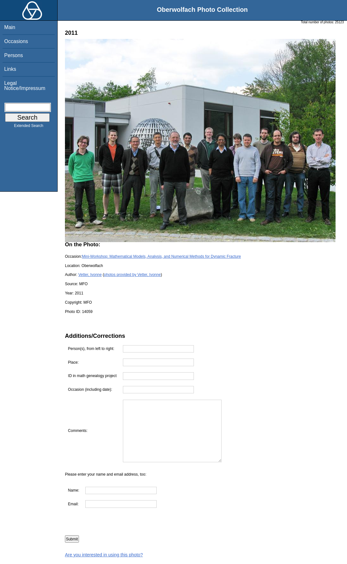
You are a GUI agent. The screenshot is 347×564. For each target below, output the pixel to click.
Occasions (16, 41)
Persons (13, 55)
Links (10, 69)
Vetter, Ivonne (90, 274)
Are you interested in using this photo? (104, 554)
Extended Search (28, 127)
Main (9, 27)
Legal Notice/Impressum (24, 85)
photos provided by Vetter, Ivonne (132, 274)
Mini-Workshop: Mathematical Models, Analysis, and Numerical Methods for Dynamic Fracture (161, 256)
